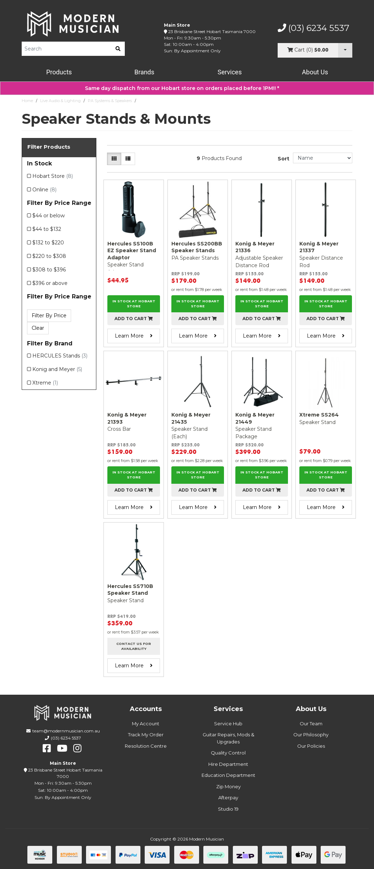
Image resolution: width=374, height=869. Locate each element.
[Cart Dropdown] (345, 50)
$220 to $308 (49, 256)
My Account (145, 723)
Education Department (228, 775)
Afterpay (228, 797)
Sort (283, 158)
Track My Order (146, 734)
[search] (118, 49)
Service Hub (228, 723)
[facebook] (47, 748)
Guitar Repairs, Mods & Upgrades (228, 738)
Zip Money (228, 786)
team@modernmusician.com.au (66, 730)
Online (44, 189)
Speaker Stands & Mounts (163, 100)
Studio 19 (228, 809)
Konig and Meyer (57, 369)
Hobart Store (52, 176)
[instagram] (77, 748)
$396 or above (50, 283)
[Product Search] (66, 49)
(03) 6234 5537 (313, 28)
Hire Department (228, 764)
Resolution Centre (146, 746)
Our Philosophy (310, 734)
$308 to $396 (49, 269)
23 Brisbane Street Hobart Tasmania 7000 (212, 31)
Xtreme (45, 383)
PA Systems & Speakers (110, 100)
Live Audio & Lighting (60, 100)
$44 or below (48, 215)
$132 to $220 (48, 242)
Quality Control (228, 753)
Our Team (311, 723)
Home (27, 100)
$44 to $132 (46, 229)
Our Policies (311, 746)
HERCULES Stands (59, 356)
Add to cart (133, 318)
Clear (38, 328)
